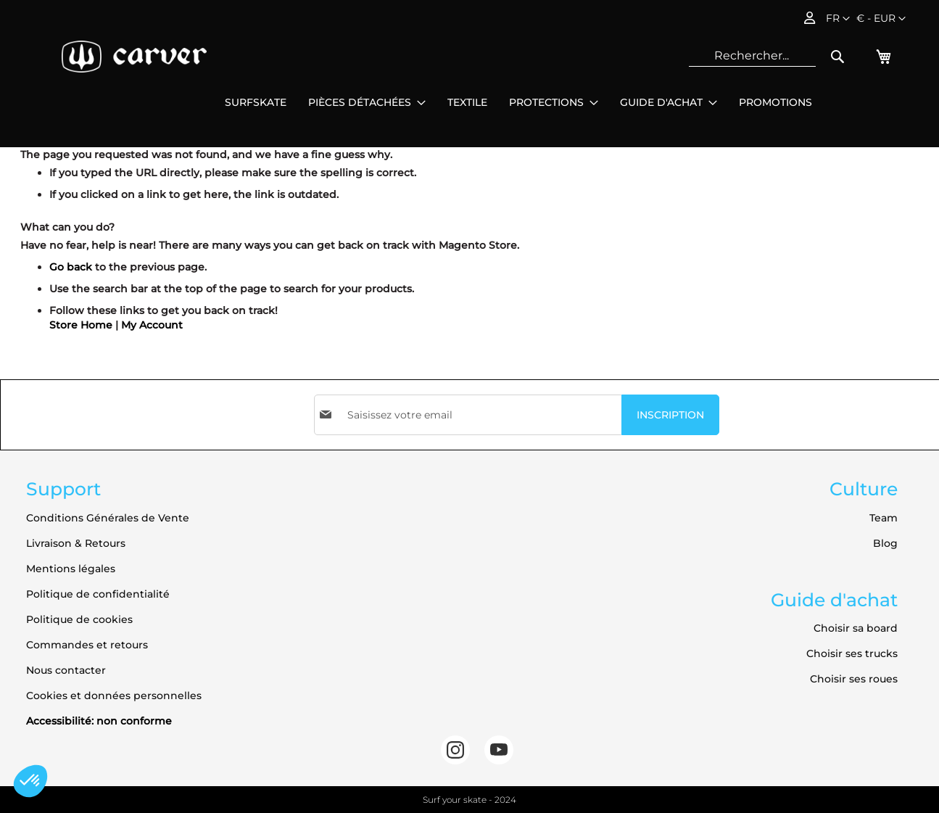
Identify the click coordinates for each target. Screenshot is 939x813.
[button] (881, 19)
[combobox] (752, 56)
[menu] (518, 102)
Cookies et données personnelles (114, 695)
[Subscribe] (670, 415)
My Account (152, 324)
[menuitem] (255, 103)
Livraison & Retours (75, 543)
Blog (885, 543)
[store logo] (134, 57)
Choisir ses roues (854, 678)
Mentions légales (70, 568)
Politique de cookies (79, 619)
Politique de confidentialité (98, 594)
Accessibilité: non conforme (99, 720)
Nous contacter (66, 670)
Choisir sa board (856, 628)
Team (883, 517)
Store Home (80, 324)
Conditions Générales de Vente (107, 517)
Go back (70, 266)
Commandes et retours (87, 644)
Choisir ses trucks (852, 653)
